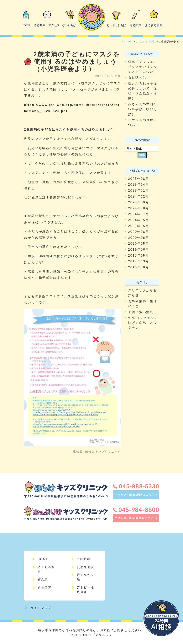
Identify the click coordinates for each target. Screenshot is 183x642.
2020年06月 (138, 237)
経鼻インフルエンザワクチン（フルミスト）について (142, 66)
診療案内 (136, 25)
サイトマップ (41, 607)
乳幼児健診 (85, 567)
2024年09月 (138, 202)
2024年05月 (138, 220)
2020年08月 (138, 231)
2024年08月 (138, 208)
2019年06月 (138, 249)
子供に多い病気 (141, 312)
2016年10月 (138, 267)
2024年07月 (138, 214)
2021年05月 (138, 226)
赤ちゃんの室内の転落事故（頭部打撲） (142, 109)
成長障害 (44, 587)
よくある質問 (153, 25)
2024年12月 (138, 196)
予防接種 (84, 559)
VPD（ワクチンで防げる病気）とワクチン (143, 322)
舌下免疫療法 (85, 577)
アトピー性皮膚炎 (85, 590)
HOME (26, 25)
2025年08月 (138, 178)
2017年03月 (138, 261)
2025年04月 (138, 184)
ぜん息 (43, 579)
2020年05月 (138, 243)
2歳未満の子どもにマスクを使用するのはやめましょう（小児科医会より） (77, 62)
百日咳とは (137, 77)
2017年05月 (138, 255)
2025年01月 (138, 190)
